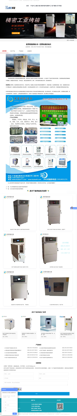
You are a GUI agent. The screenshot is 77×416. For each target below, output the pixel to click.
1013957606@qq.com (30, 366)
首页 (27, 5)
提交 (37, 393)
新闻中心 (48, 5)
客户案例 (54, 5)
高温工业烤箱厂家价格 (36, 408)
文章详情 (4, 51)
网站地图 (59, 412)
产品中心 (32, 5)
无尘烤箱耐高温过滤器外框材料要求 (19, 186)
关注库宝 (59, 400)
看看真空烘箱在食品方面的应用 (12, 355)
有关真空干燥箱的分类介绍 (11, 348)
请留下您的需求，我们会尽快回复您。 (36, 383)
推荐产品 (33, 400)
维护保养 (43, 5)
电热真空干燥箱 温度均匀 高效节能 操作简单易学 (20, 229)
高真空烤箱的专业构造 (45, 355)
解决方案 (38, 5)
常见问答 (72, 40)
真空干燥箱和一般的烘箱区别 (46, 350)
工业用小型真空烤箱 (35, 406)
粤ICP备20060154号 (52, 412)
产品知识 (21, 51)
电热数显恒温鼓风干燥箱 (36, 410)
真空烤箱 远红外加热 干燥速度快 (56, 267)
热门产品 (12, 51)
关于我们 (59, 5)
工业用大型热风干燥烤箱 (36, 404)
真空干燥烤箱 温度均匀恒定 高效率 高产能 (20, 267)
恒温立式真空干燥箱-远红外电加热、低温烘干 (56, 229)
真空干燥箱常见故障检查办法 (46, 357)
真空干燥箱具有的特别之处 (11, 357)
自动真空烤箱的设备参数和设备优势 (48, 348)
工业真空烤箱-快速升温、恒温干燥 (56, 304)
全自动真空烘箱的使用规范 (16, 188)
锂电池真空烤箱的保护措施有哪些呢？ (14, 350)
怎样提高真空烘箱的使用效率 (46, 352)
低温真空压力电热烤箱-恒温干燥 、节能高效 (20, 304)
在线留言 (29, 51)
